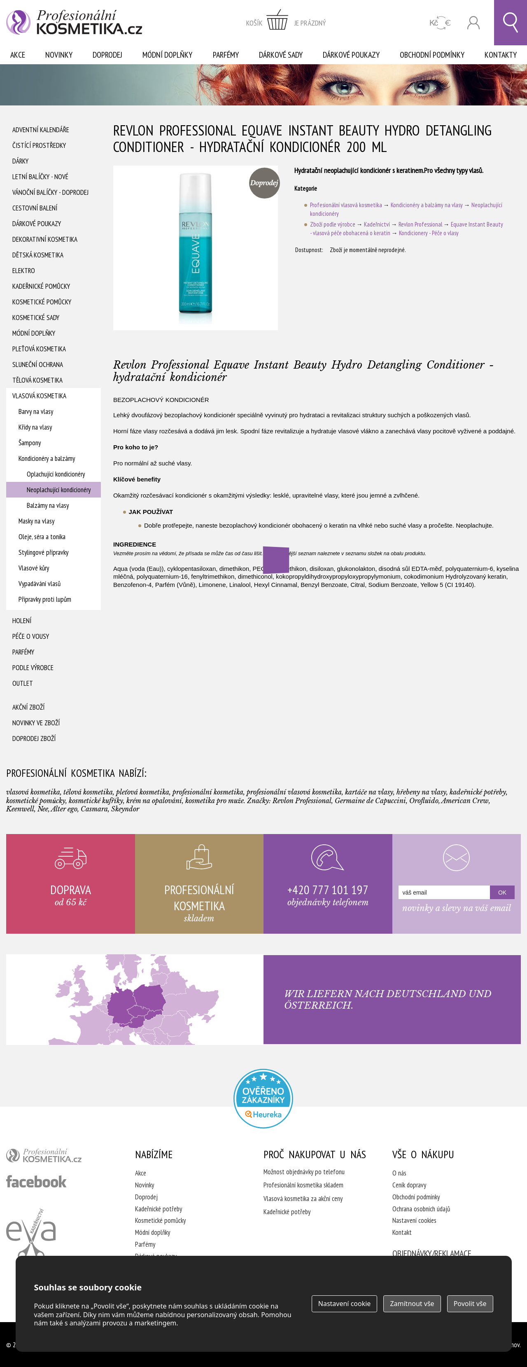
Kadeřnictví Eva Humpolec (31, 1234)
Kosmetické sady (35, 317)
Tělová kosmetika (37, 380)
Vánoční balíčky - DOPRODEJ (50, 192)
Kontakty (501, 54)
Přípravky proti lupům (45, 599)
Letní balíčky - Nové (40, 176)
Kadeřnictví (377, 224)
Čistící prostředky (39, 145)
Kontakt (402, 1232)
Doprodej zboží (34, 738)
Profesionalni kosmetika (263, 1099)
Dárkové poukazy (351, 54)
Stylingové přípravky (43, 552)
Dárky (20, 161)
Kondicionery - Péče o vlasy (429, 233)
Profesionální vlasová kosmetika (346, 205)
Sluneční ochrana (37, 364)
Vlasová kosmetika (39, 395)
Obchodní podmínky (432, 54)
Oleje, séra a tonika (42, 536)
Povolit (470, 1303)
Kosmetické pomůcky (41, 301)
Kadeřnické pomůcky (41, 286)
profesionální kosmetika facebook (36, 1181)
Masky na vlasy (36, 521)
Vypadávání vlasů (40, 583)
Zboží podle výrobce (332, 224)
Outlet (22, 683)
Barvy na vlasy (36, 411)
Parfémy (226, 54)
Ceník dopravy (409, 1184)
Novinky (58, 54)
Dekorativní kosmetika (44, 239)
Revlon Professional (420, 224)
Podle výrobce (33, 667)
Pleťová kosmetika (39, 348)
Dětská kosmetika (37, 254)
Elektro (23, 270)
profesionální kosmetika (57, 1157)
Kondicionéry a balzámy (47, 458)
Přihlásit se (473, 23)
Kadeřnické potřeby (158, 1208)
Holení (21, 620)
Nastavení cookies (414, 1220)
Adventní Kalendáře (40, 129)
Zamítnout (412, 1303)
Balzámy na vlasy (48, 505)
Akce (17, 54)
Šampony (30, 442)
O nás (399, 1173)
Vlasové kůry (34, 568)
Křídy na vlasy (35, 427)
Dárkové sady (281, 54)
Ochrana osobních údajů (421, 1208)
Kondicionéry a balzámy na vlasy (427, 205)
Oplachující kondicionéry (56, 474)
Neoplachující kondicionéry (59, 489)
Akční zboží (28, 707)
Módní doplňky (167, 54)
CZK (440, 23)
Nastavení (344, 1303)
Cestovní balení (34, 208)
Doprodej (107, 54)
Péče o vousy (30, 636)
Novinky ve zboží (36, 722)
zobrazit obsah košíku (286, 22)
